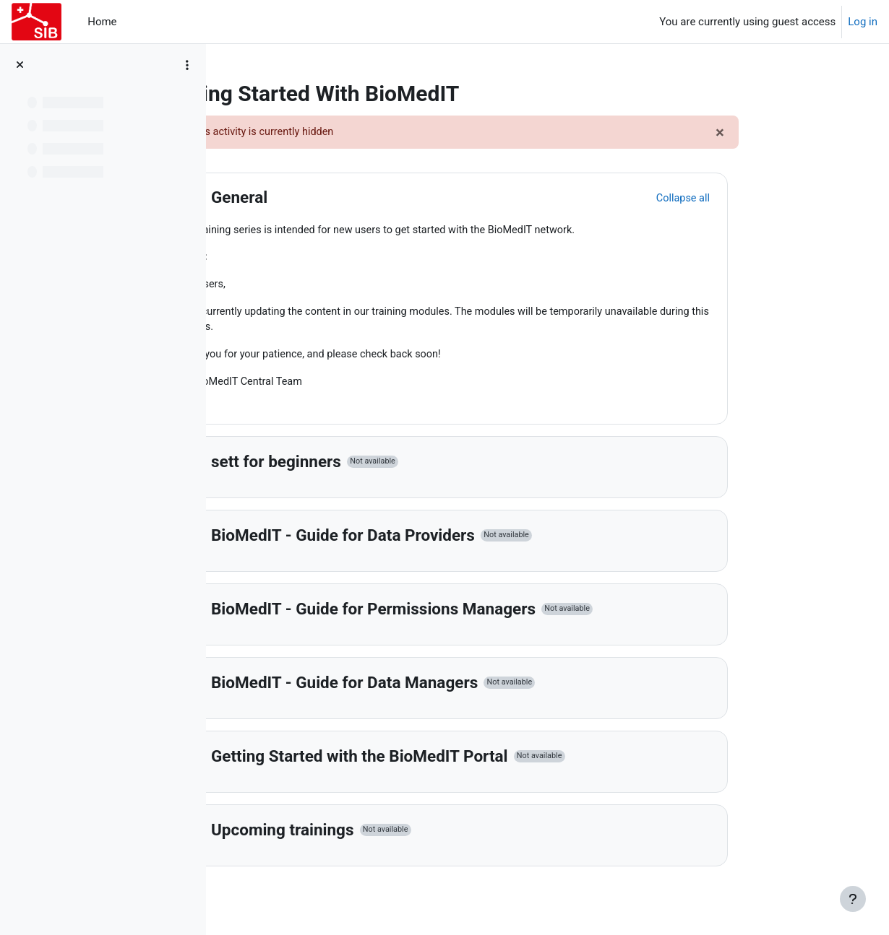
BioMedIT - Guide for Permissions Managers (465, 613)
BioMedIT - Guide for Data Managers (436, 687)
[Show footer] (853, 899)
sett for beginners (368, 466)
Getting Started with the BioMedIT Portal (451, 761)
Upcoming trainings (374, 834)
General (331, 197)
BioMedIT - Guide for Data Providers (435, 540)
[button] (278, 199)
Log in (862, 21)
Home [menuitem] (101, 21)
